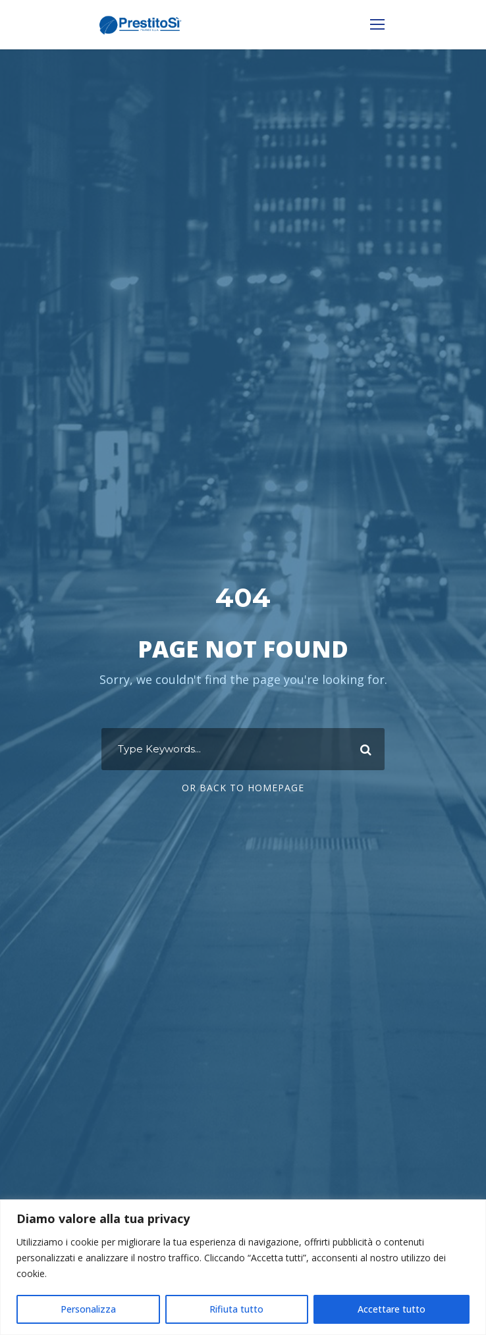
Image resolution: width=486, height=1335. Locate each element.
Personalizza (88, 1309)
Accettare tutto (391, 1309)
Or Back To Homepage (243, 787)
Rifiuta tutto (236, 1309)
